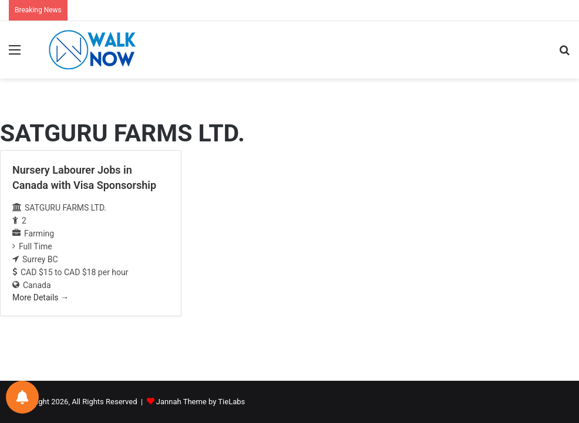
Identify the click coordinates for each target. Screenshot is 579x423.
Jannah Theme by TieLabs (200, 401)
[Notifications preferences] (22, 397)
